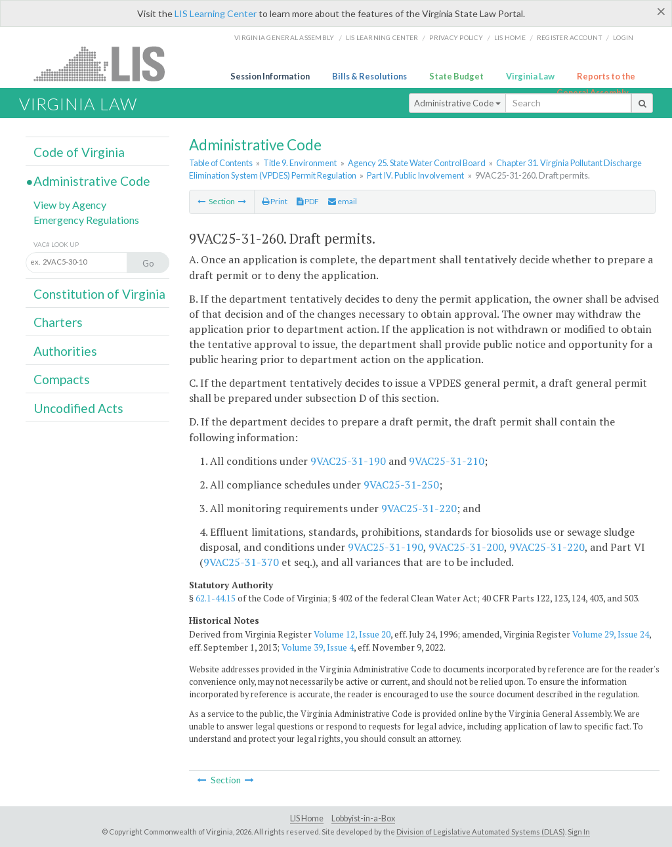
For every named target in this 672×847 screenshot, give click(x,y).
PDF (308, 201)
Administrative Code (457, 103)
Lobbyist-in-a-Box (363, 818)
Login (623, 37)
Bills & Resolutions (369, 76)
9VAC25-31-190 (348, 461)
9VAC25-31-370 (241, 562)
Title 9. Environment (300, 163)
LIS (106, 63)
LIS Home (307, 818)
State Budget (456, 76)
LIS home (510, 37)
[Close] (661, 11)
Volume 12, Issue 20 (352, 634)
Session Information (270, 76)
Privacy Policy (456, 37)
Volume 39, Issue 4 (318, 647)
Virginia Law (530, 76)
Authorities (65, 350)
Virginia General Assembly (284, 37)
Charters (58, 322)
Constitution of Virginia (99, 293)
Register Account (569, 37)
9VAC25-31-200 (466, 547)
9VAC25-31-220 (419, 508)
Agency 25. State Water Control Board (417, 163)
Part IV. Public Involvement (415, 175)
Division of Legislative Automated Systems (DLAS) (480, 831)
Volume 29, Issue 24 (610, 634)
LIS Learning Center (216, 13)
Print (274, 201)
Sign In (579, 831)
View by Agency (69, 204)
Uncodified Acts (78, 408)
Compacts (61, 379)
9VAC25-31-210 (446, 461)
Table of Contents (221, 163)
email (342, 201)
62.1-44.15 (216, 598)
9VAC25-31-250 (401, 484)
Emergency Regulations (86, 219)
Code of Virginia (79, 152)
